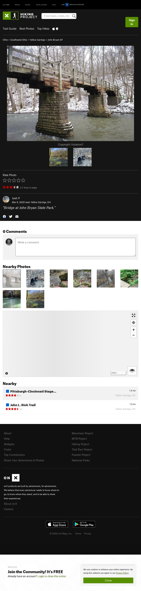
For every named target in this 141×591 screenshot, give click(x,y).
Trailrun (41, 4)
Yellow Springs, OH (41, 202)
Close (108, 580)
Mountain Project (82, 433)
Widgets (9, 444)
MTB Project (79, 438)
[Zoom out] (133, 335)
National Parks (81, 460)
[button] (4, 216)
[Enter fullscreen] (133, 315)
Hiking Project (80, 444)
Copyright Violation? (70, 144)
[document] (108, 575)
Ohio (5, 39)
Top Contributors (14, 454)
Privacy (87, 533)
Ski (54, 4)
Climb (6, 4)
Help (7, 438)
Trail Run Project (82, 449)
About (7, 433)
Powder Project (81, 454)
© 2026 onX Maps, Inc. (61, 533)
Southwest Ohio (18, 39)
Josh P (16, 198)
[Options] (132, 371)
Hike (27, 4)
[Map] (70, 344)
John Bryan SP (55, 39)
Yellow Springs (37, 39)
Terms (78, 533)
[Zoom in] (133, 329)
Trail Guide (10, 28)
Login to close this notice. (52, 576)
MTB (17, 4)
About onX (10, 503)
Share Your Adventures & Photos (24, 460)
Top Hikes (43, 28)
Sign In (132, 22)
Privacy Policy (122, 573)
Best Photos (26, 28)
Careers (8, 509)
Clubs (7, 449)
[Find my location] (133, 322)
